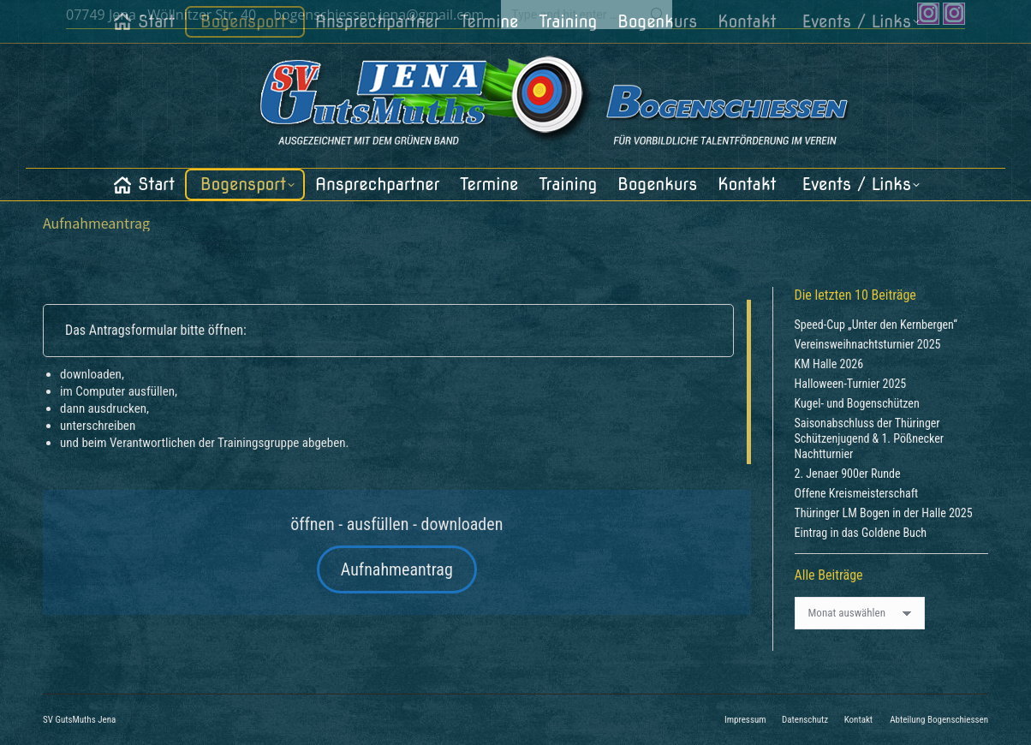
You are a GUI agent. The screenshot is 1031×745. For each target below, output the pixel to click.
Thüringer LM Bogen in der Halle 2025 (884, 513)
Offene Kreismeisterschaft (857, 493)
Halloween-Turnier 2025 (851, 383)
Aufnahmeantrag (397, 569)
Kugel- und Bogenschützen (857, 403)
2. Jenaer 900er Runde (848, 473)
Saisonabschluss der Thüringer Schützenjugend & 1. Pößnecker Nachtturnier (870, 438)
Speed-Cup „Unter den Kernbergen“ (876, 324)
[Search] (586, 14)
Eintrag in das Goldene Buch (861, 532)
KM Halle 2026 (829, 364)
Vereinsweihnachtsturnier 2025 (868, 344)
